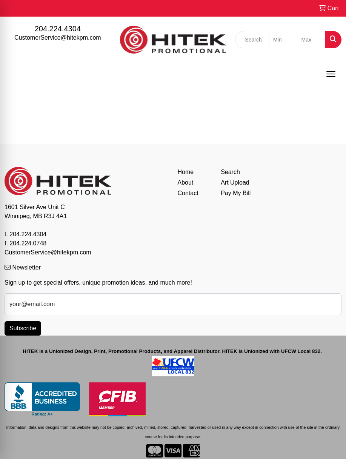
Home (186, 172)
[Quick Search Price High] (311, 39)
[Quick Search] (252, 39)
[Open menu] (330, 74)
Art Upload (235, 182)
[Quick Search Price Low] (283, 39)
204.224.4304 (58, 29)
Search (230, 172)
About (186, 182)
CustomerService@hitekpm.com (57, 37)
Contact (188, 193)
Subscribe (22, 328)
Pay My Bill (236, 193)
